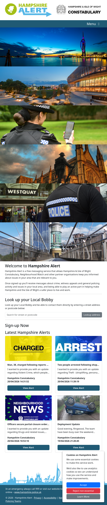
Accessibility (50, 497)
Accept (83, 484)
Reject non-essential (83, 490)
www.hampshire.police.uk (27, 492)
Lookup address (92, 314)
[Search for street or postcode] (43, 314)
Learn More (83, 496)
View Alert (28, 388)
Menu (94, 23)
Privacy (37, 497)
